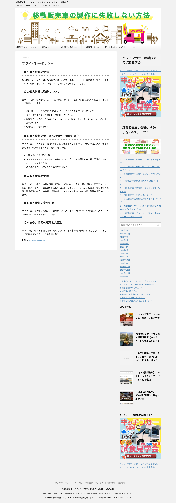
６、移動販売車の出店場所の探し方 (136, 195)
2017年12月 (125, 267)
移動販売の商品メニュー (70, 47)
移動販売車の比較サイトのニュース (135, 294)
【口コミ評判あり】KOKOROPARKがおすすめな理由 (147, 395)
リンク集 (78, 483)
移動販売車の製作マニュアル (132, 298)
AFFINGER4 (126, 498)
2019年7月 (124, 237)
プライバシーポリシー (63, 483)
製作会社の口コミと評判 (115, 47)
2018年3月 (124, 263)
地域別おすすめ (92, 47)
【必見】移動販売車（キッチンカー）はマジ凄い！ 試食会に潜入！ (147, 356)
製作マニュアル (48, 47)
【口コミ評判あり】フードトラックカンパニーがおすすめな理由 (147, 376)
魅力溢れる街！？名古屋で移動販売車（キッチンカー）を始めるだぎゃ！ (147, 337)
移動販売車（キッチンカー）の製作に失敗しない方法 (88, 489)
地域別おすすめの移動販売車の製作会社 (137, 284)
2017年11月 (125, 270)
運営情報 (121, 483)
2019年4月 (124, 247)
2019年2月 (124, 253)
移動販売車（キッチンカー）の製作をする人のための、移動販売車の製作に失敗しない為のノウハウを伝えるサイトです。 (88, 493)
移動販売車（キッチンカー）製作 (26, 48)
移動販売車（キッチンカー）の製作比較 (100, 483)
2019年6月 (124, 240)
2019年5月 (124, 244)
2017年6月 (124, 276)
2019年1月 (124, 257)
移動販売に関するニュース (131, 288)
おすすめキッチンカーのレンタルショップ (138, 281)
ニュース (136, 47)
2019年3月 (124, 250)
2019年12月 (125, 234)
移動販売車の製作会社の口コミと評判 (136, 301)
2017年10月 (125, 273)
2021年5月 (124, 230)
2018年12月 (125, 260)
